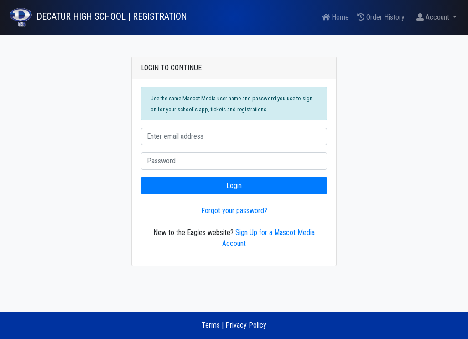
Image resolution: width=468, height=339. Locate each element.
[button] (436, 17)
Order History (381, 17)
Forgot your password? (234, 210)
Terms (211, 325)
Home (335, 17)
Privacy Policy (245, 325)
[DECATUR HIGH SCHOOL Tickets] (97, 17)
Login (234, 185)
